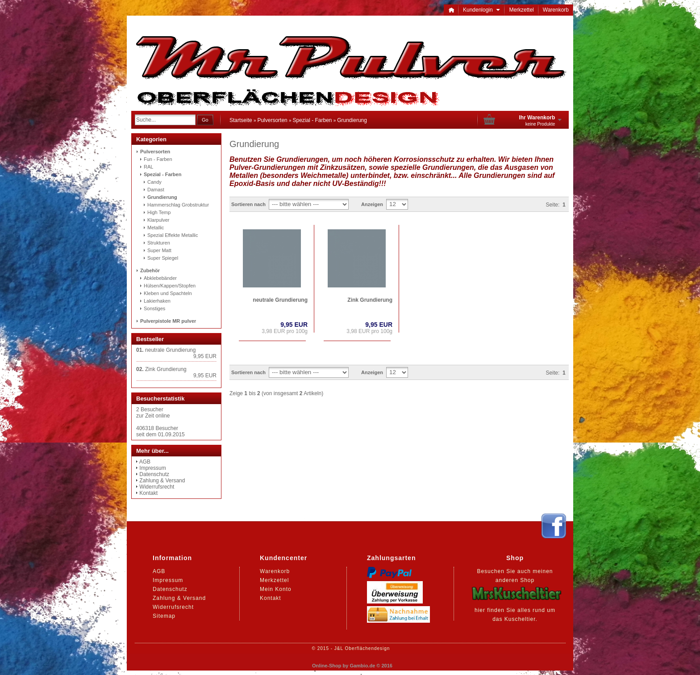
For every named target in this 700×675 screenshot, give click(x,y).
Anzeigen (372, 204)
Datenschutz (154, 474)
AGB (144, 462)
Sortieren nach (248, 204)
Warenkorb (556, 10)
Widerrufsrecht (156, 487)
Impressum (152, 468)
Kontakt (148, 493)
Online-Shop (326, 665)
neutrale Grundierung (280, 300)
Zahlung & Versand (162, 480)
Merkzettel (521, 10)
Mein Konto (276, 589)
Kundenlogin (481, 10)
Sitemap (164, 616)
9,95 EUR (294, 324)
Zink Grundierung (369, 300)
